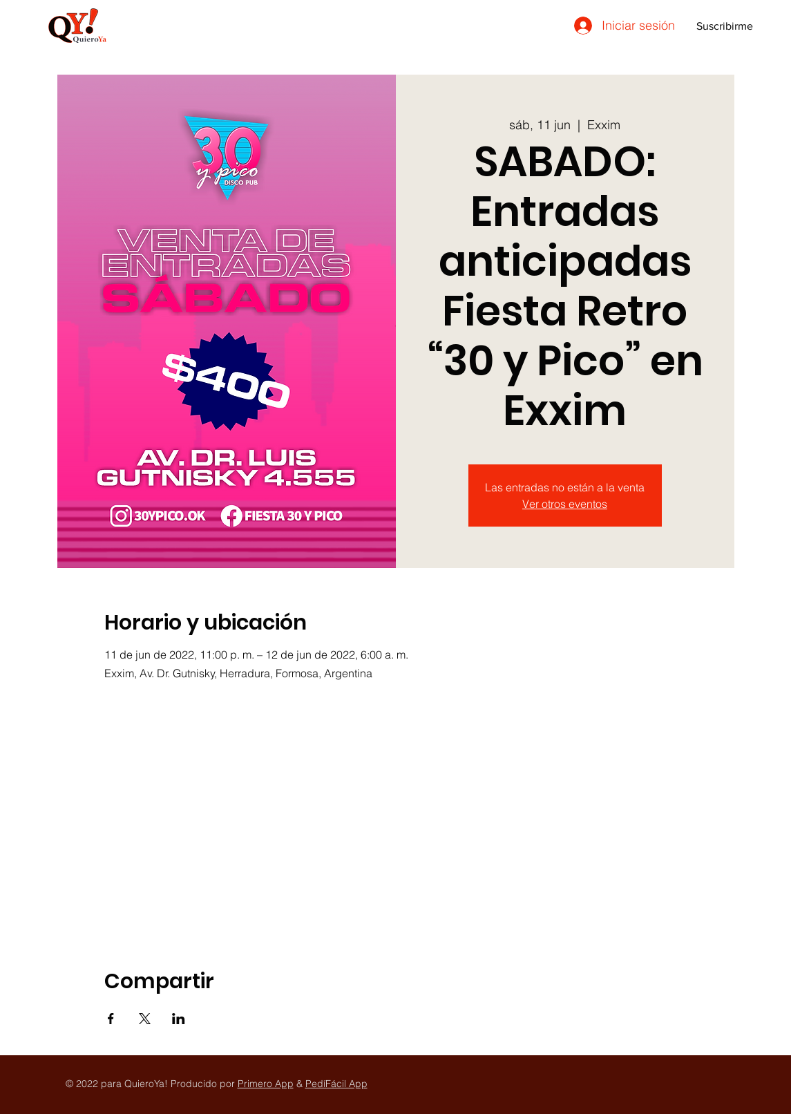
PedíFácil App (336, 1083)
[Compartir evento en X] (144, 1018)
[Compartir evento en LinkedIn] (178, 1018)
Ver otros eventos (564, 504)
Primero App (266, 1083)
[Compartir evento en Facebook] (110, 1018)
